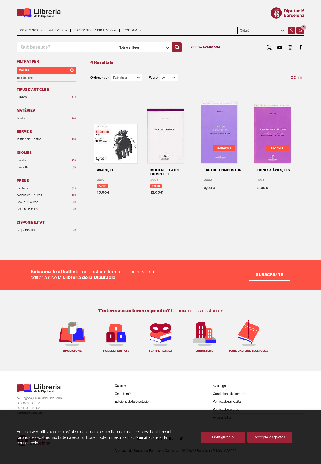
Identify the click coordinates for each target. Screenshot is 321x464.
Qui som (121, 386)
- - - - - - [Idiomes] (262, 30)
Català (41, 160)
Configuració (223, 437)
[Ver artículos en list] (300, 77)
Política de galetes (226, 409)
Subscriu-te (269, 274)
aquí (143, 437)
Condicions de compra (229, 394)
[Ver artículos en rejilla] (293, 77)
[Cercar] (177, 47)
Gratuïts (41, 188)
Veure (153, 77)
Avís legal (220, 386)
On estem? (123, 394)
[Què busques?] (67, 47)
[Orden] (126, 77)
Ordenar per (99, 77)
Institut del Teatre (41, 139)
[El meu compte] (291, 30)
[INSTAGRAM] (290, 47)
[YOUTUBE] (279, 47)
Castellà (41, 167)
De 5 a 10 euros (41, 202)
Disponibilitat (41, 230)
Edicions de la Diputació (132, 401)
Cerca (204, 47)
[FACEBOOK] (300, 47)
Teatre (41, 118)
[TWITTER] (269, 47)
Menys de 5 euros (41, 195)
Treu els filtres (25, 78)
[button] (300, 30)
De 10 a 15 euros (41, 209)
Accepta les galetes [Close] (270, 437)
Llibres (41, 97)
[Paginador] (169, 77)
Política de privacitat (227, 401)
